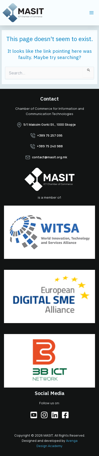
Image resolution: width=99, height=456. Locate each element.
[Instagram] (44, 415)
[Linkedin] (54, 415)
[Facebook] (65, 415)
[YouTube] (34, 415)
